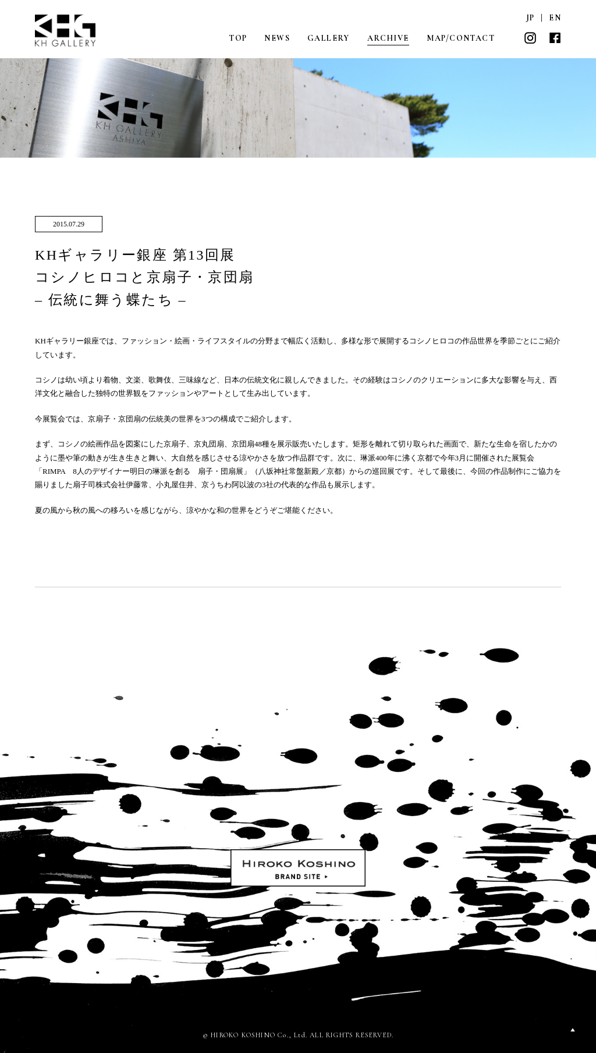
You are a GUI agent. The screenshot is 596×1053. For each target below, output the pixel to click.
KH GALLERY (66, 31)
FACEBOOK (554, 38)
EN (555, 18)
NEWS (277, 38)
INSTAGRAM (530, 38)
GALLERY (328, 38)
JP (530, 18)
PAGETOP (572, 1029)
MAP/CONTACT (461, 38)
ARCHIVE (388, 38)
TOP (238, 38)
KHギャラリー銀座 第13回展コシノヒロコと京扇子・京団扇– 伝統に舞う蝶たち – (144, 277)
